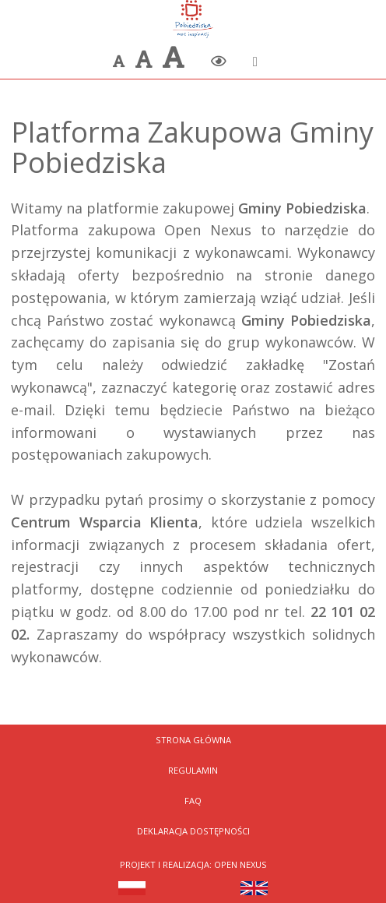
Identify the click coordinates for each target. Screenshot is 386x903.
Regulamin (193, 770)
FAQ (193, 800)
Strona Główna (193, 740)
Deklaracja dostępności (193, 831)
